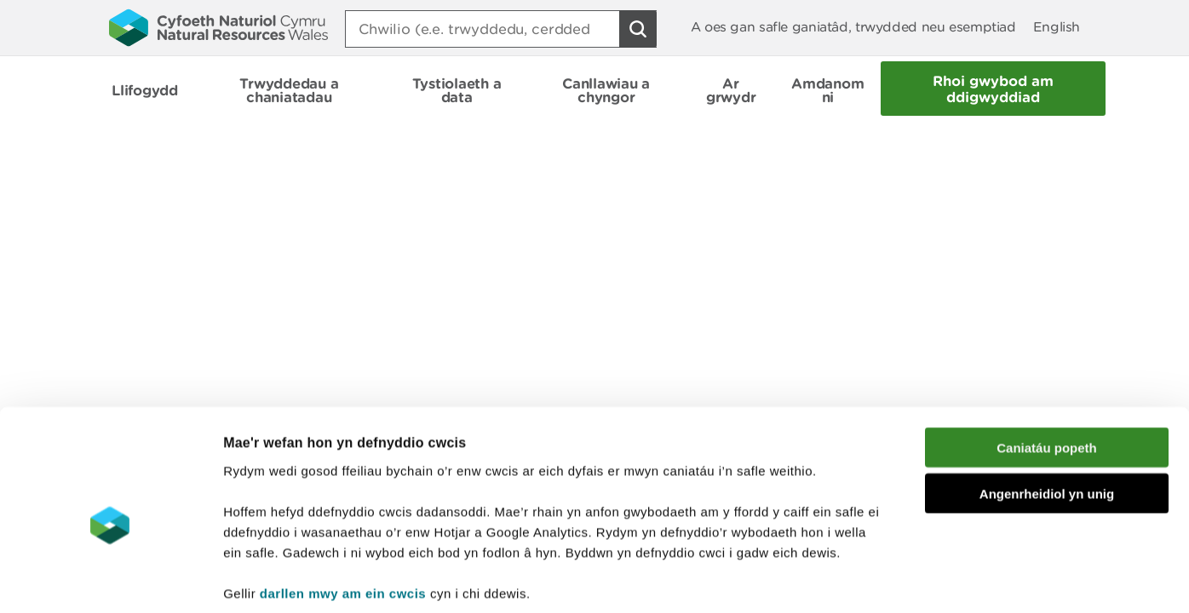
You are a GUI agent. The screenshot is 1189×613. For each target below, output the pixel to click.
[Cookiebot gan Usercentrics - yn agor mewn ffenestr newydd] (110, 580)
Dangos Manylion (947, 579)
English (1056, 27)
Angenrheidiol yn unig (1046, 411)
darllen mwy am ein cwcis (343, 510)
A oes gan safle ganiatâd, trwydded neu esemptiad (853, 27)
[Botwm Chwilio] (638, 29)
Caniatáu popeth (1047, 365)
